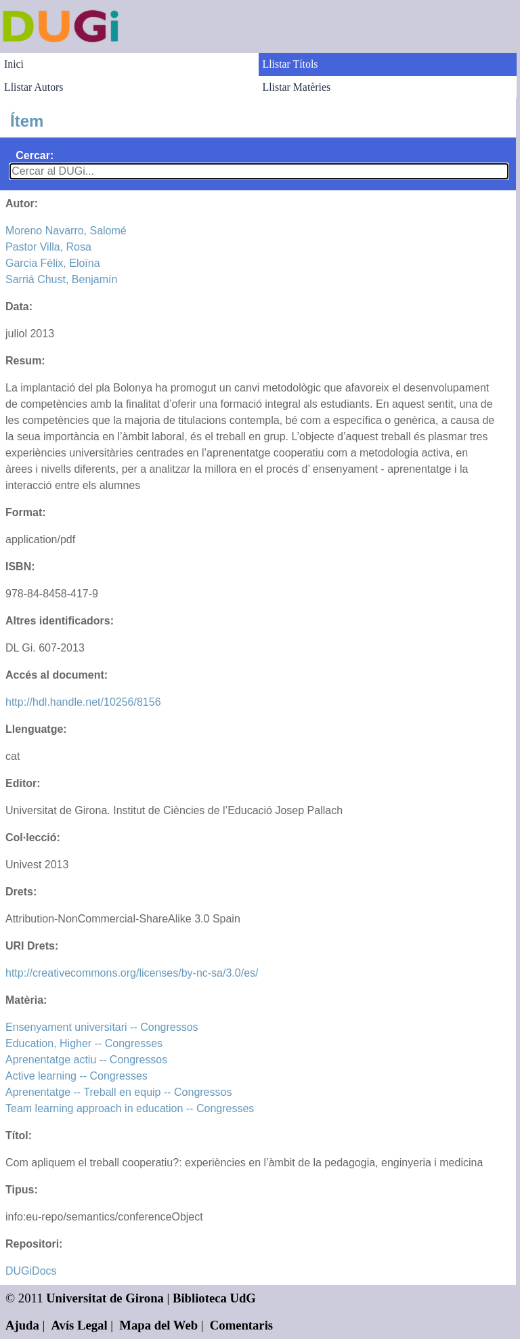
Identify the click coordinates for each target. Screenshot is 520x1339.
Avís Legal (79, 1325)
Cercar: (34, 155)
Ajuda (22, 1325)
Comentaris (241, 1325)
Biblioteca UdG (214, 1298)
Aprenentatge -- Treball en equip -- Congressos (118, 1092)
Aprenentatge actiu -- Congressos (86, 1059)
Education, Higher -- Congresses (83, 1043)
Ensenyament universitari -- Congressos (101, 1027)
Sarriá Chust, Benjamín (61, 279)
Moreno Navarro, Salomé (66, 230)
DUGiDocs (31, 1271)
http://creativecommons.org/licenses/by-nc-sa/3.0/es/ (132, 973)
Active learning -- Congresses (76, 1076)
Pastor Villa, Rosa (48, 247)
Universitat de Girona (105, 1298)
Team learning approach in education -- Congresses (129, 1108)
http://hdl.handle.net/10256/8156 (83, 702)
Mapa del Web (158, 1325)
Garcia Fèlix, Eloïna (52, 263)
